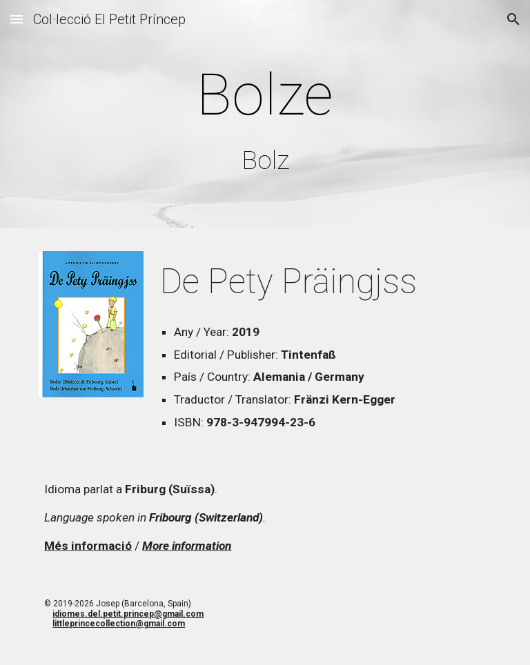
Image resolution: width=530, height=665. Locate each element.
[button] (16, 19)
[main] (265, 117)
